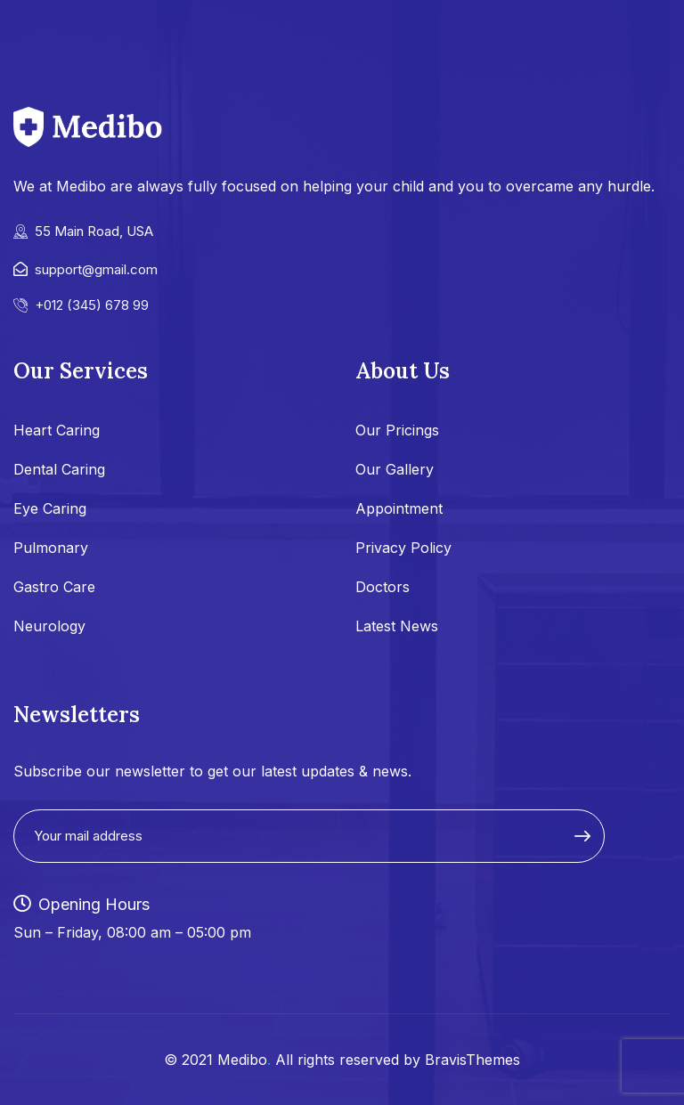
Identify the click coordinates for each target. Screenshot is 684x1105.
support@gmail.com (96, 269)
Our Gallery (394, 469)
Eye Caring (49, 508)
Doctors (382, 587)
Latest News (396, 626)
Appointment (399, 508)
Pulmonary (50, 548)
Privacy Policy (403, 548)
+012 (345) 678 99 (92, 305)
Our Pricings (397, 430)
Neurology (49, 626)
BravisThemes (472, 1059)
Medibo (242, 1059)
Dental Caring (59, 469)
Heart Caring (56, 430)
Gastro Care (54, 587)
